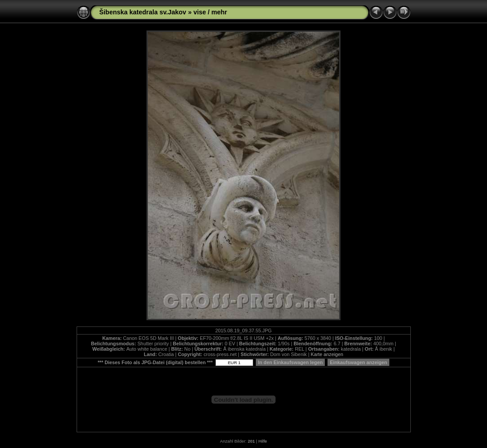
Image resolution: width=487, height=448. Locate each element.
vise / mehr (210, 12)
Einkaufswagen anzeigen (358, 362)
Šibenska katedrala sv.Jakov (142, 12)
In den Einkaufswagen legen (290, 362)
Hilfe (263, 441)
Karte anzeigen (326, 354)
